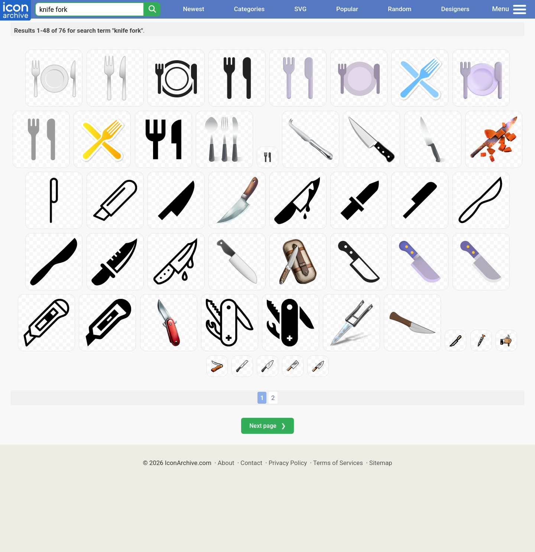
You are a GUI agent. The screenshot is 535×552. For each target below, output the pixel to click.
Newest (193, 9)
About (226, 463)
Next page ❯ (267, 425)
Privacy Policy (288, 463)
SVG (300, 9)
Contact (251, 463)
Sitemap (380, 463)
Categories (249, 9)
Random (399, 9)
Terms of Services (338, 463)
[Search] (151, 9)
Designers (455, 9)
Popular (347, 9)
